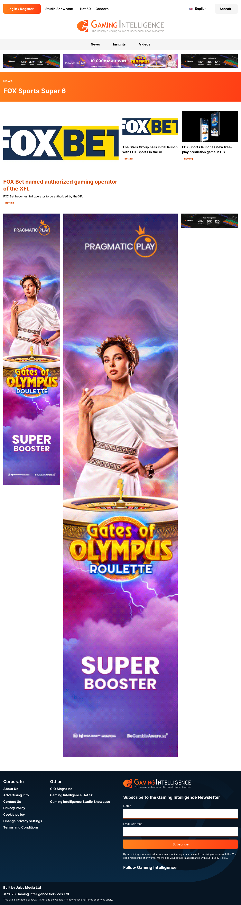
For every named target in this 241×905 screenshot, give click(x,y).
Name (127, 806)
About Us (10, 789)
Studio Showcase (59, 9)
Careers (102, 9)
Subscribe (181, 844)
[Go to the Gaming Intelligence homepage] (120, 26)
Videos (144, 44)
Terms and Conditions (21, 827)
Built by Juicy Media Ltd (22, 887)
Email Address (132, 823)
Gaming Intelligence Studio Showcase (80, 802)
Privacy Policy (14, 808)
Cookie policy (14, 814)
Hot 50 (85, 9)
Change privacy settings (22, 821)
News (7, 81)
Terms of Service (95, 899)
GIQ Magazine (61, 789)
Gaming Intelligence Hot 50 (71, 795)
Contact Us (12, 802)
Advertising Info (16, 795)
